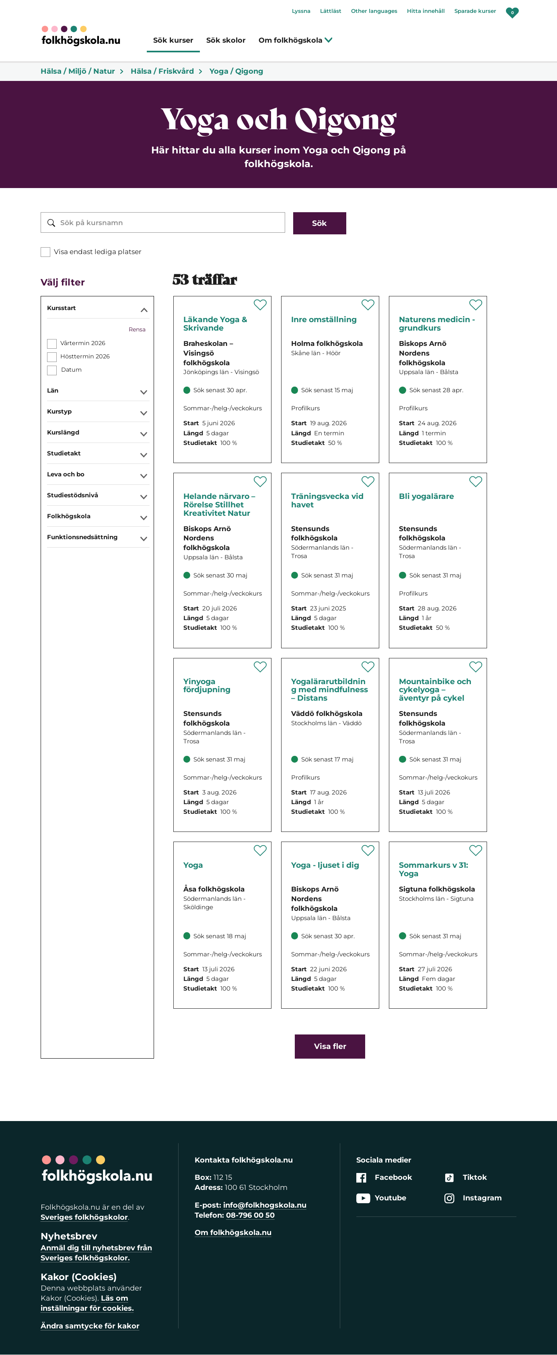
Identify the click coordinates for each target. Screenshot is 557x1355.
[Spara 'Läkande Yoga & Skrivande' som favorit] (260, 304)
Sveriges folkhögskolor (84, 1217)
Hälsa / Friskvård (167, 71)
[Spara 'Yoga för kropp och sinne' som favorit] (260, 850)
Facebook (384, 1178)
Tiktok (465, 1178)
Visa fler (330, 1046)
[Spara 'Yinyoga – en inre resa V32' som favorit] (260, 666)
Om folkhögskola (296, 40)
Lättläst (330, 11)
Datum (71, 369)
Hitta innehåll (426, 11)
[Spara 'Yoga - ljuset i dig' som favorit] (368, 850)
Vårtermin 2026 (82, 343)
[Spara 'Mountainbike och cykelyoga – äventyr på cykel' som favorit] (476, 666)
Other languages (374, 11)
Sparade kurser (475, 11)
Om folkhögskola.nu (233, 1232)
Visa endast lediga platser (98, 252)
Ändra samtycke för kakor (90, 1326)
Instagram (473, 1199)
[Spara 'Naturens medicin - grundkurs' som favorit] (476, 304)
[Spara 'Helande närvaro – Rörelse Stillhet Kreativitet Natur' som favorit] (260, 481)
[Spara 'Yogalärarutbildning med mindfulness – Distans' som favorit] (368, 666)
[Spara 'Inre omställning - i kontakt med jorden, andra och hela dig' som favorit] (368, 304)
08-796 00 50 (250, 1215)
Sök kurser (173, 40)
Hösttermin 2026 (85, 356)
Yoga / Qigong (236, 71)
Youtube (381, 1199)
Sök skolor (226, 40)
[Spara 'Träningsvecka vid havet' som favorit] (368, 481)
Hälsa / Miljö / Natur (82, 71)
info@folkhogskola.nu (264, 1205)
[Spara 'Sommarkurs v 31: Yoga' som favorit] (476, 850)
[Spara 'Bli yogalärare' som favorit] (476, 481)
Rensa (137, 329)
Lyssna (301, 11)
